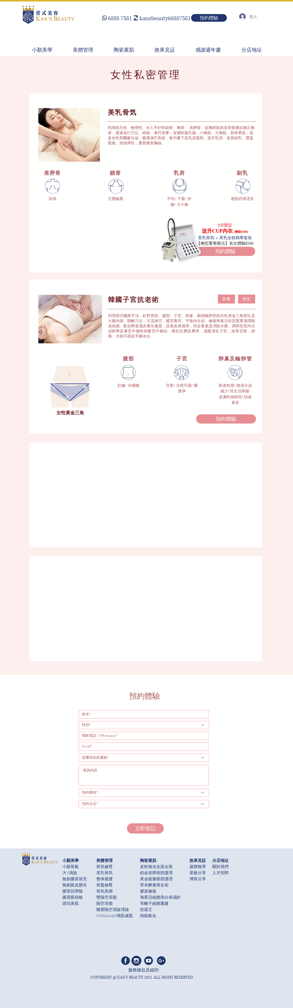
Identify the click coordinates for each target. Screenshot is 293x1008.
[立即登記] (145, 828)
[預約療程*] (143, 793)
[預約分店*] (143, 804)
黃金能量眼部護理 (156, 878)
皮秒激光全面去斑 (156, 866)
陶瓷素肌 (148, 860)
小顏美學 (70, 860)
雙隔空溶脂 (106, 897)
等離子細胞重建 (154, 903)
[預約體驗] (209, 18)
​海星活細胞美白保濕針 (160, 897)
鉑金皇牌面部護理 (156, 872)
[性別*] (143, 725)
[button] (226, 299)
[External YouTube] (149, 495)
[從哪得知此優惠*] (143, 758)
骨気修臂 (104, 866)
